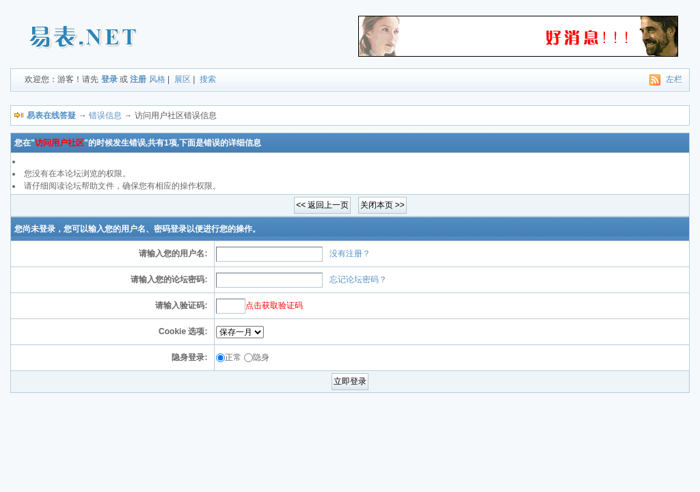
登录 (109, 79)
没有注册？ (350, 253)
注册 (138, 79)
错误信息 (105, 115)
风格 (157, 79)
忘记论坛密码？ (358, 279)
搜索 (208, 79)
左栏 (674, 79)
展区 (182, 79)
